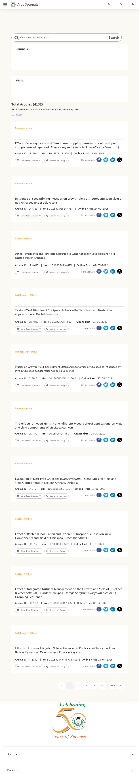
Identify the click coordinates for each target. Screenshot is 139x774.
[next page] (102, 685)
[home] (24, 4)
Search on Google (56, 160)
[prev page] (61, 685)
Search (114, 38)
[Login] (134, 4)
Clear (19, 114)
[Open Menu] (5, 4)
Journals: (22, 49)
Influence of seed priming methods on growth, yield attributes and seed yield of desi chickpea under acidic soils (68, 200)
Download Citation (29, 160)
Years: (20, 80)
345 (113, 685)
